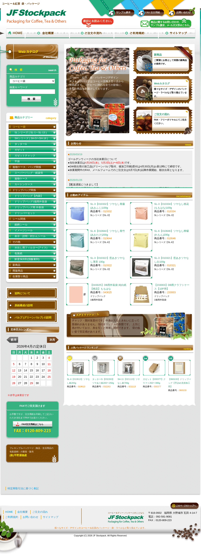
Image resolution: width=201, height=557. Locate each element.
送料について (22, 293)
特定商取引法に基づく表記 (23, 488)
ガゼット (20, 149)
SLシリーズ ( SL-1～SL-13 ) (31, 132)
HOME (9, 511)
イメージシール (24, 230)
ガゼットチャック (25, 155)
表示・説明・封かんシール (30, 236)
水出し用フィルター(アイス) (31, 247)
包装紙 (18, 253)
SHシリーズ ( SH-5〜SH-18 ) (31, 138)
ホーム (15, 34)
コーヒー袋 (19, 126)
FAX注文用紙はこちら (32, 424)
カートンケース (24, 184)
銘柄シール (21, 224)
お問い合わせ (30, 517)
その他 (16, 241)
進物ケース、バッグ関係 (27, 167)
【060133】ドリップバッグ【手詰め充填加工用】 (179, 383)
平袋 (17, 161)
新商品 (158, 54)
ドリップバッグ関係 (24, 190)
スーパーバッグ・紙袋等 (29, 172)
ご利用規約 (11, 517)
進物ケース (21, 178)
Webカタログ (162, 83)
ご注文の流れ (162, 114)
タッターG (21, 144)
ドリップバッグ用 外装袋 (29, 207)
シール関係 (19, 218)
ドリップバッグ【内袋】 (29, 195)
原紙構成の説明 (24, 305)
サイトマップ (50, 517)
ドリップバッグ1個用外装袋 (31, 201)
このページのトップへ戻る (184, 506)
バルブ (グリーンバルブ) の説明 (33, 317)
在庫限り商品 (20, 276)
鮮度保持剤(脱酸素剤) (27, 259)
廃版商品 (18, 270)
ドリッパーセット (25, 213)
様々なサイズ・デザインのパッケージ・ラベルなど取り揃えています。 (170, 92)
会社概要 (22, 511)
